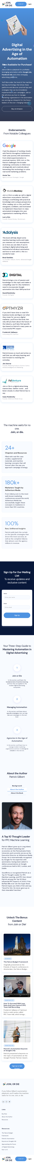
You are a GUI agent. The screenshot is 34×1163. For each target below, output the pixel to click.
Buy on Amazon (17, 109)
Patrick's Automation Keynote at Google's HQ (9, 1140)
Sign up (20, 4)
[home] (7, 4)
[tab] (17, 786)
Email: (5, 603)
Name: (5, 593)
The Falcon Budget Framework (7, 1134)
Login (30, 4)
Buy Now (4, 1114)
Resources (5, 1119)
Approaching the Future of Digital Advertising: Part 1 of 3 (9, 1146)
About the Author (7, 1117)
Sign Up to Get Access (17, 1067)
